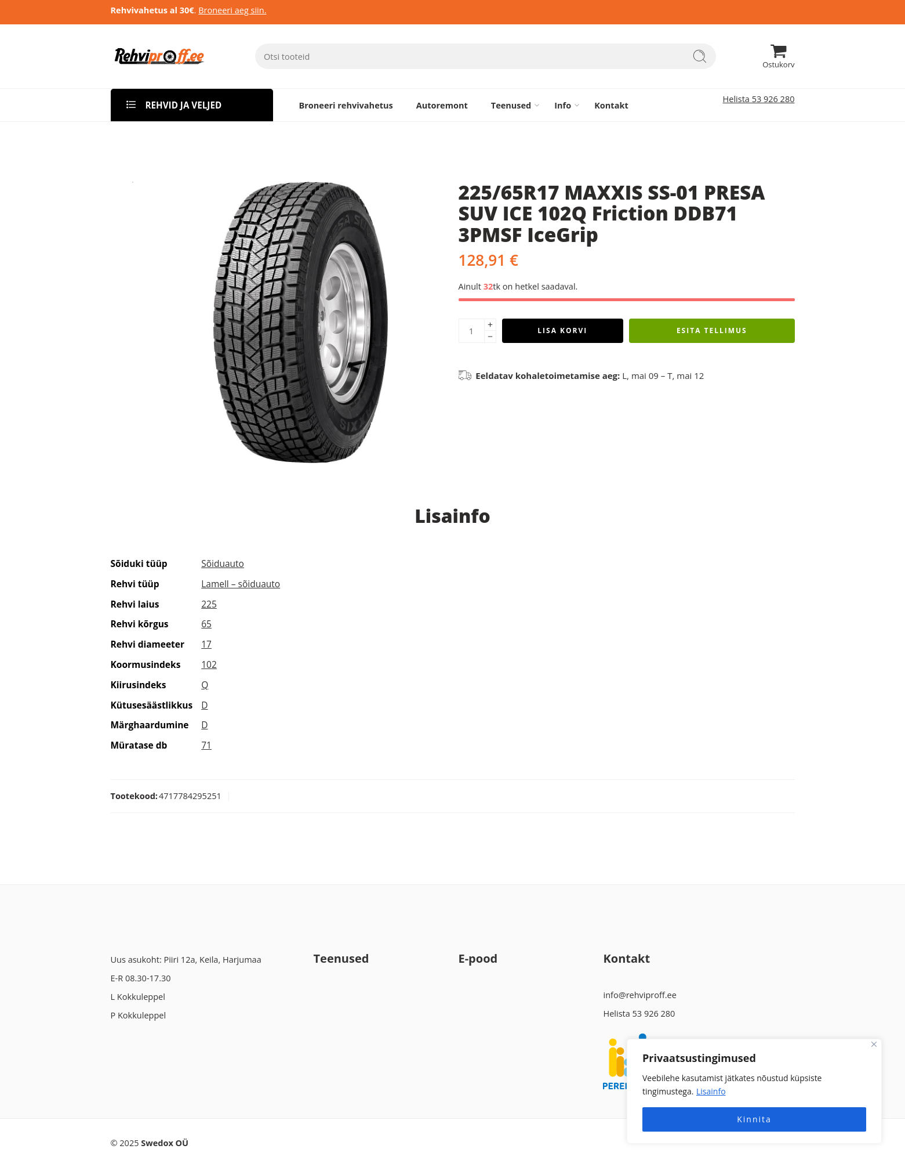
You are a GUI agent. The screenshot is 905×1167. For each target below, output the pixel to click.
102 (209, 664)
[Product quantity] (472, 331)
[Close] (874, 1044)
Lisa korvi (562, 330)
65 (206, 623)
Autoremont (442, 105)
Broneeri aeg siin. (232, 10)
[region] (754, 1091)
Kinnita (754, 1119)
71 (206, 745)
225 (209, 604)
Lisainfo (711, 1091)
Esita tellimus (712, 330)
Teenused (511, 105)
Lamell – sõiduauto (240, 583)
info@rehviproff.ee (639, 994)
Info (562, 105)
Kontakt (611, 105)
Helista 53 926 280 (759, 98)
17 (206, 644)
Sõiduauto (222, 563)
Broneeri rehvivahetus (346, 105)
